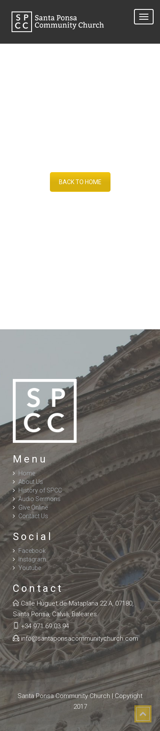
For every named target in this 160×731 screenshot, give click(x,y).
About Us (30, 481)
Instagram (32, 559)
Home (26, 473)
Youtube (29, 567)
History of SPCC (40, 490)
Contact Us (33, 516)
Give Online (33, 507)
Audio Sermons (39, 498)
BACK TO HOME (80, 182)
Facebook (32, 550)
